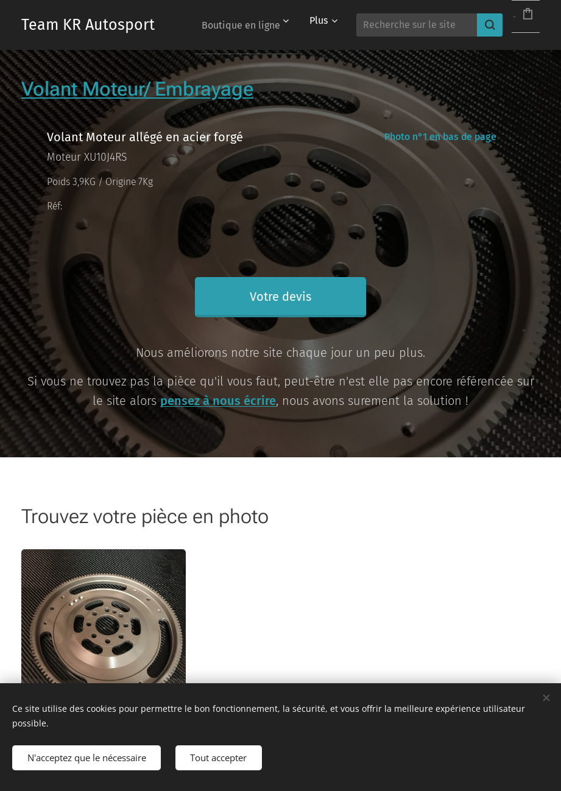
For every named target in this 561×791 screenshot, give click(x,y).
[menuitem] (288, 25)
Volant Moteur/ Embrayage (137, 88)
